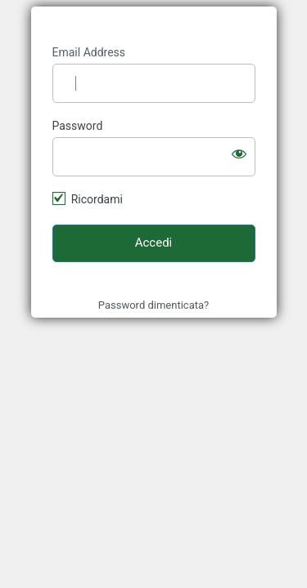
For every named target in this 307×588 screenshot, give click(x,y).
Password (77, 125)
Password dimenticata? (153, 305)
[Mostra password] (239, 153)
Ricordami (97, 199)
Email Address (89, 52)
